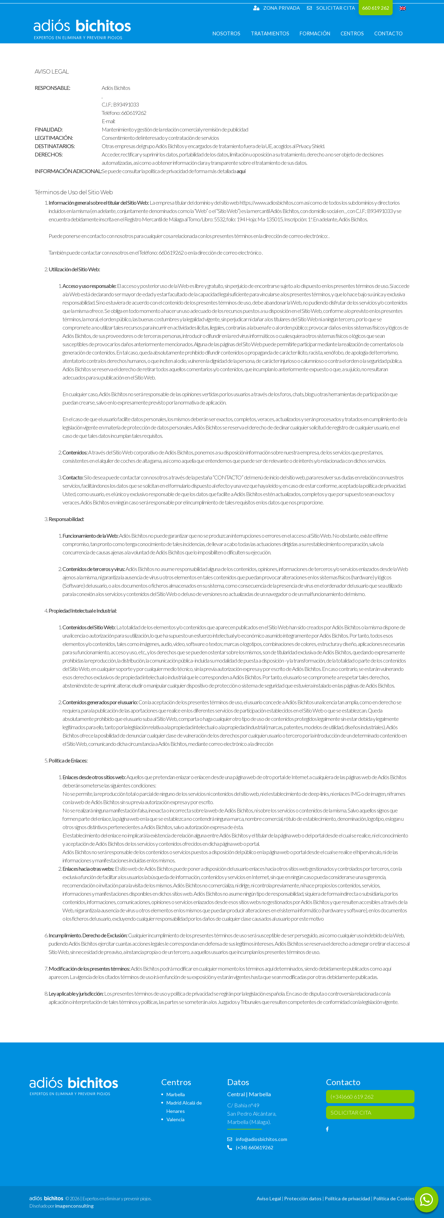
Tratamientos (274, 38)
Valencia (175, 1119)
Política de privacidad (347, 1198)
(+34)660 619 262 (352, 1096)
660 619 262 (375, 8)
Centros (356, 38)
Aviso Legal (269, 1198)
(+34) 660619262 (250, 1147)
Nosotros (231, 38)
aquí (241, 171)
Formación (319, 38)
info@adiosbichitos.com (257, 1139)
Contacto (392, 38)
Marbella (175, 1094)
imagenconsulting (74, 1206)
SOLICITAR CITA (331, 8)
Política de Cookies (394, 1198)
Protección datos (303, 1198)
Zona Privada (276, 8)
